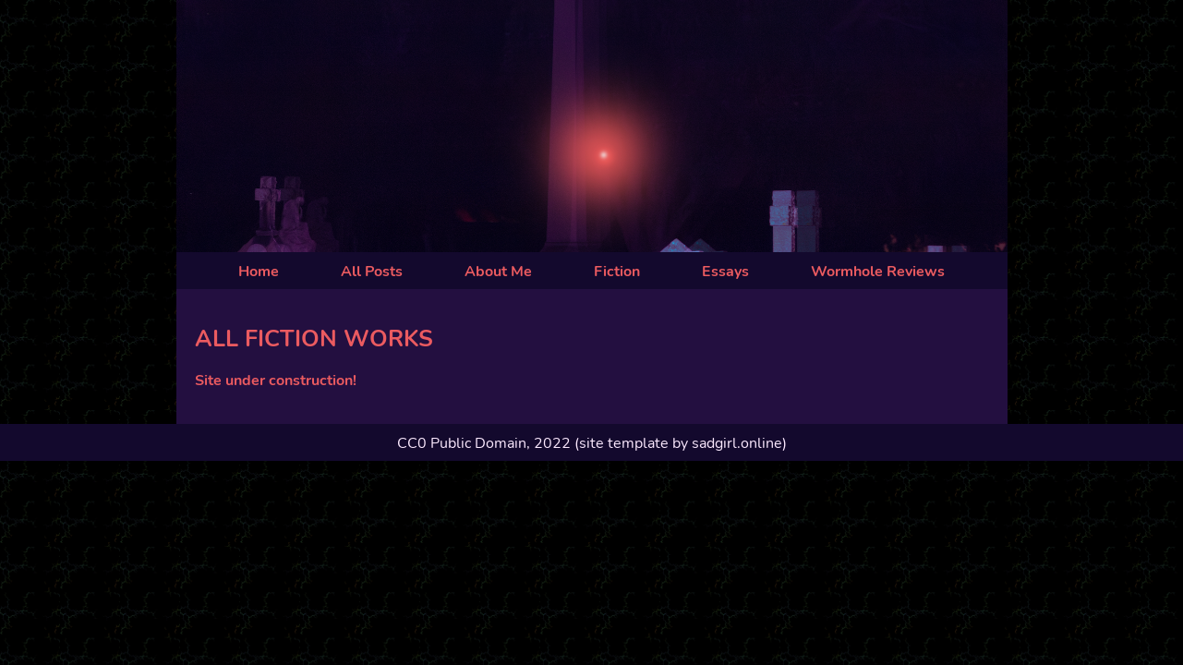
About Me (498, 271)
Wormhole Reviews (878, 271)
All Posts (372, 271)
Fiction (617, 271)
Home (258, 271)
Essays (725, 271)
